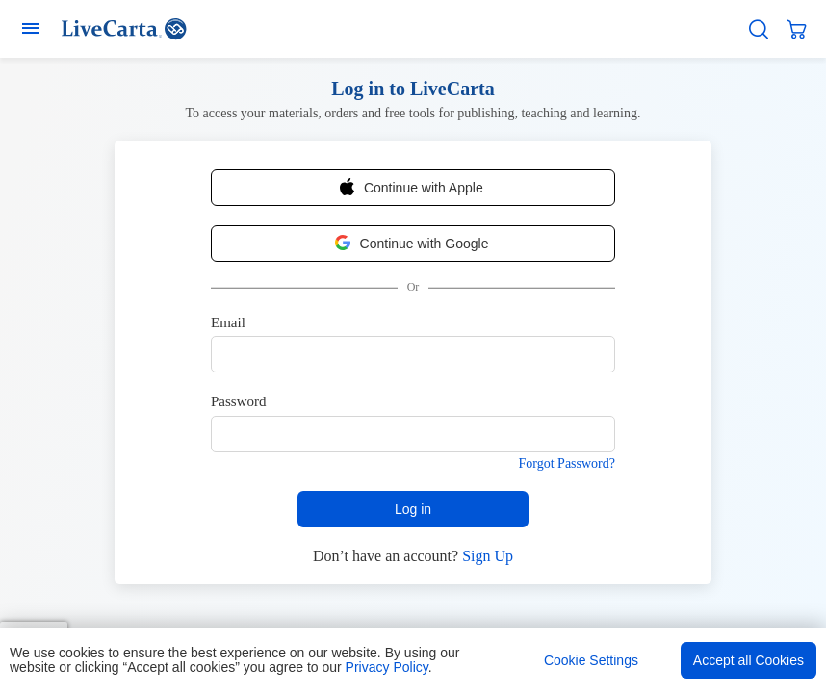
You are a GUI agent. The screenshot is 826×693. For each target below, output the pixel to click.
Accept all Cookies (748, 660)
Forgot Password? (567, 463)
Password (239, 401)
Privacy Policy (387, 667)
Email (228, 322)
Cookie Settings (591, 660)
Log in (413, 509)
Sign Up (487, 556)
